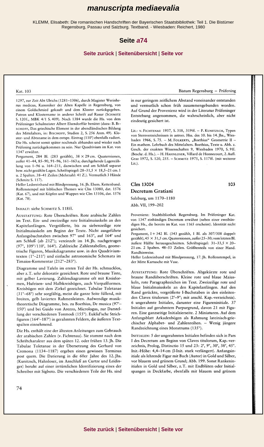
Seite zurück (99, 53)
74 (142, 40)
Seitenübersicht (137, 53)
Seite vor (172, 53)
